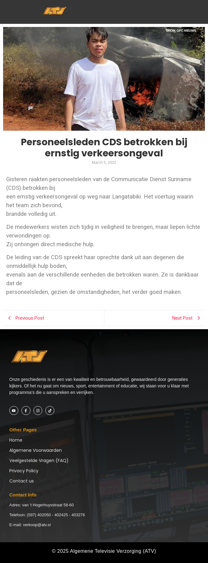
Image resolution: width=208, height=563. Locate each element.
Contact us (21, 481)
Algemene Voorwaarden (35, 450)
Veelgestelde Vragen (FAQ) (39, 460)
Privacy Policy (23, 471)
